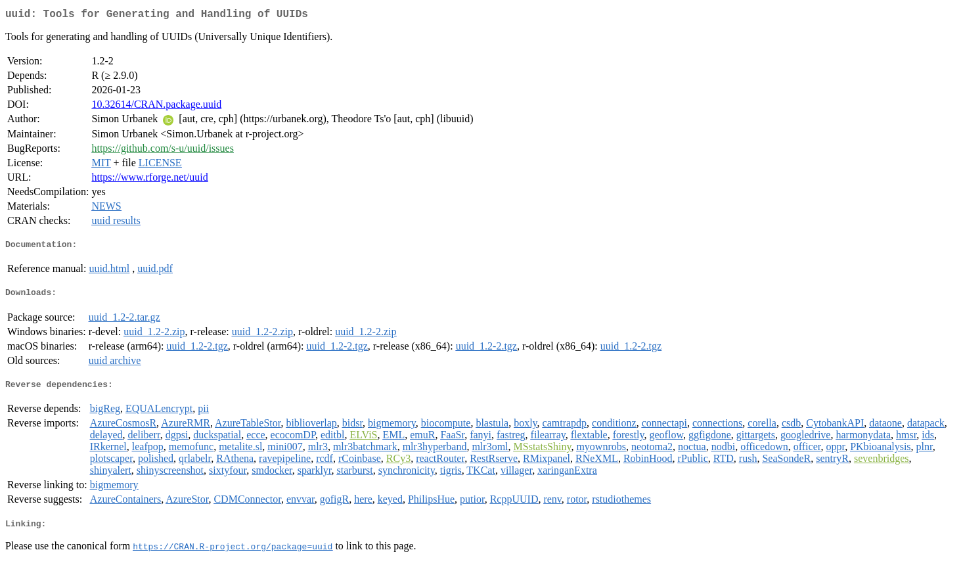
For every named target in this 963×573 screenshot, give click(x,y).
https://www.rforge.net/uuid (149, 179)
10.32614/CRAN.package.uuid (156, 106)
